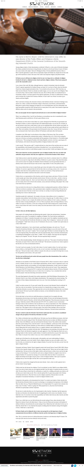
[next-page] (43, 442)
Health (47, 6)
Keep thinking (45, 0)
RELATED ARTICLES (33, 425)
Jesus (24, 435)
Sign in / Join (3, 0)
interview (31, 421)
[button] (82, 7)
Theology (38, 435)
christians (19, 421)
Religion (53, 6)
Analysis (36, 0)
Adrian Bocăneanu (38, 51)
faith (23, 421)
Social (41, 6)
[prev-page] (41, 442)
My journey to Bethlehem (67, 437)
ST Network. (40, 460)
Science (59, 6)
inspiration (27, 421)
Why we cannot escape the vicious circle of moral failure (41, 439)
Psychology (51, 435)
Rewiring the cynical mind (54, 437)
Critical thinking (33, 6)
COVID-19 (24, 6)
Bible (11, 435)
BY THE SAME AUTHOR (49, 425)
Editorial (40, 0)
